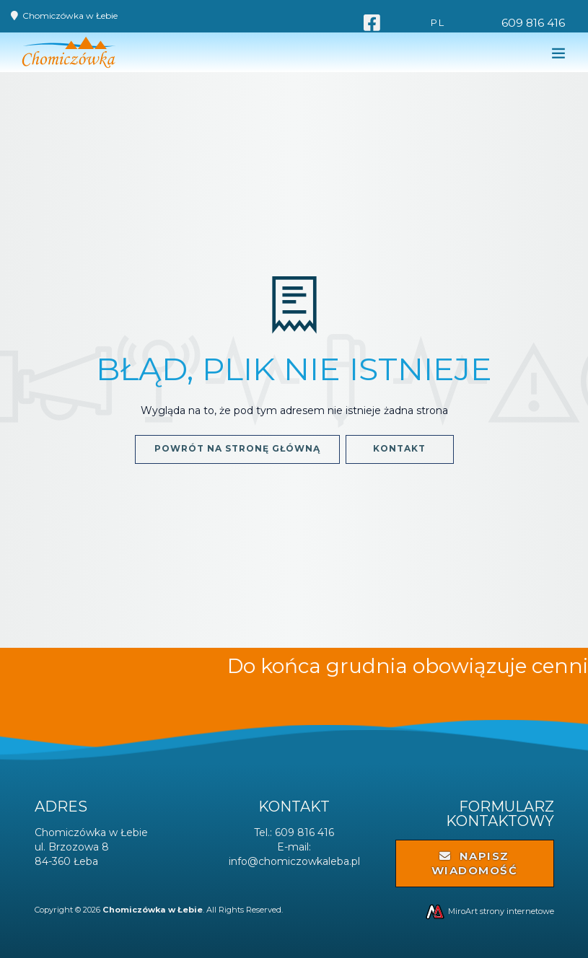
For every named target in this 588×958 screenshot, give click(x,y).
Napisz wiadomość (474, 863)
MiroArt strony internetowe (489, 911)
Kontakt (399, 448)
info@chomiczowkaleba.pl (294, 861)
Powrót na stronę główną (237, 448)
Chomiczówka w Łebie (70, 15)
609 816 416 (533, 23)
